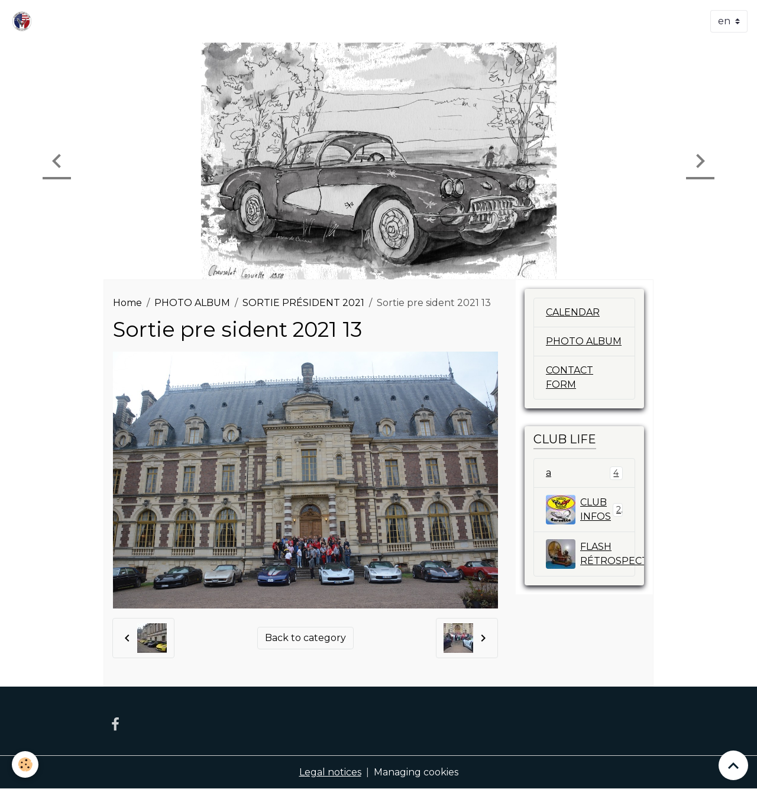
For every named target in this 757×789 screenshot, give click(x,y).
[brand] (24, 21)
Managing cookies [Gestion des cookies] (416, 772)
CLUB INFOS (584, 509)
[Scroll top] (733, 765)
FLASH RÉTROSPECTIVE (590, 554)
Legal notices (330, 772)
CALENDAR (573, 312)
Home (127, 302)
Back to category (305, 637)
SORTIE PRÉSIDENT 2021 (303, 302)
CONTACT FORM (569, 377)
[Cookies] (25, 764)
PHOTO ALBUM (192, 302)
